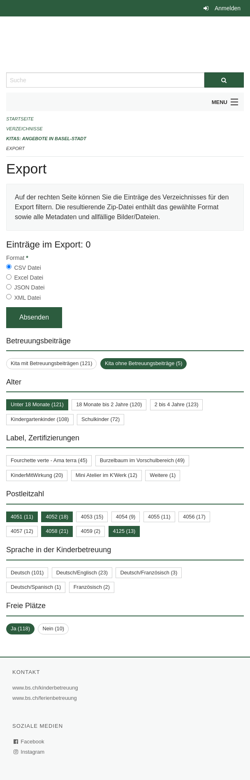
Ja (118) (20, 628)
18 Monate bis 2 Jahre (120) (109, 404)
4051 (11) (22, 517)
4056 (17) (194, 517)
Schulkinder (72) (100, 419)
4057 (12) (22, 531)
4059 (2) (90, 531)
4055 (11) (159, 517)
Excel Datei (28, 277)
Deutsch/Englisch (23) (82, 572)
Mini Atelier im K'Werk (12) (106, 475)
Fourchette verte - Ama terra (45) (49, 460)
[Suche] (224, 80)
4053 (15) (92, 517)
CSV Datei (27, 267)
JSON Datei (29, 287)
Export (15, 148)
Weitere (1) (163, 475)
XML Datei (27, 297)
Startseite (20, 118)
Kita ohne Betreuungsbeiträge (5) (144, 363)
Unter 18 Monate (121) (37, 404)
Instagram (29, 752)
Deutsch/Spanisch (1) (36, 587)
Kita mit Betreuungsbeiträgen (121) (51, 363)
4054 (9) (126, 517)
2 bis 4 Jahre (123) (177, 404)
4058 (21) (57, 531)
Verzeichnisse (24, 128)
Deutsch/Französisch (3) (148, 572)
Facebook (29, 741)
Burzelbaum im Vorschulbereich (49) (142, 460)
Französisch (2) (92, 587)
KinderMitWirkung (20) (37, 475)
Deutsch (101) (27, 572)
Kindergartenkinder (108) (40, 419)
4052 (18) (57, 517)
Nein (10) (53, 628)
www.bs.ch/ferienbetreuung (45, 698)
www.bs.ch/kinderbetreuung (46, 688)
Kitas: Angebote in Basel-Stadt (46, 138)
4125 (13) (124, 531)
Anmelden (228, 8)
